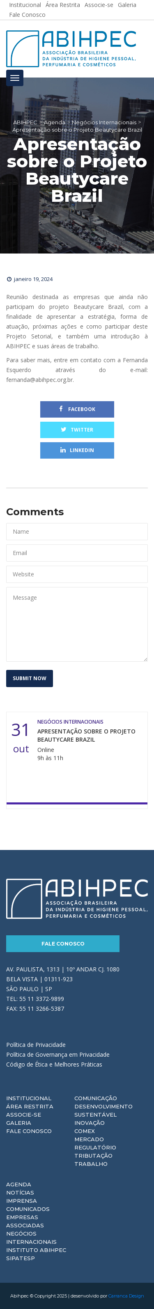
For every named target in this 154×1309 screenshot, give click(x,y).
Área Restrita (29, 1106)
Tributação (93, 1155)
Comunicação (95, 1098)
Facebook (77, 409)
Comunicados (28, 1209)
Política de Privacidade (36, 1045)
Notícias (20, 1192)
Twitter (77, 429)
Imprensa (21, 1200)
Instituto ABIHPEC (36, 1250)
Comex (84, 1131)
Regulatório (95, 1147)
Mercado (89, 1139)
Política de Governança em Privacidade (58, 1054)
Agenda (18, 1184)
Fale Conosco (27, 14)
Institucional (28, 1098)
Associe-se (23, 1114)
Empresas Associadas (25, 1221)
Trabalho (91, 1164)
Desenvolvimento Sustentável (103, 1110)
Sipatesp (20, 1258)
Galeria (18, 1122)
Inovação (89, 1122)
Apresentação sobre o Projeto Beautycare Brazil (86, 735)
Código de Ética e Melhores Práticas (54, 1064)
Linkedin (77, 450)
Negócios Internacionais (31, 1237)
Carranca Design (126, 1296)
